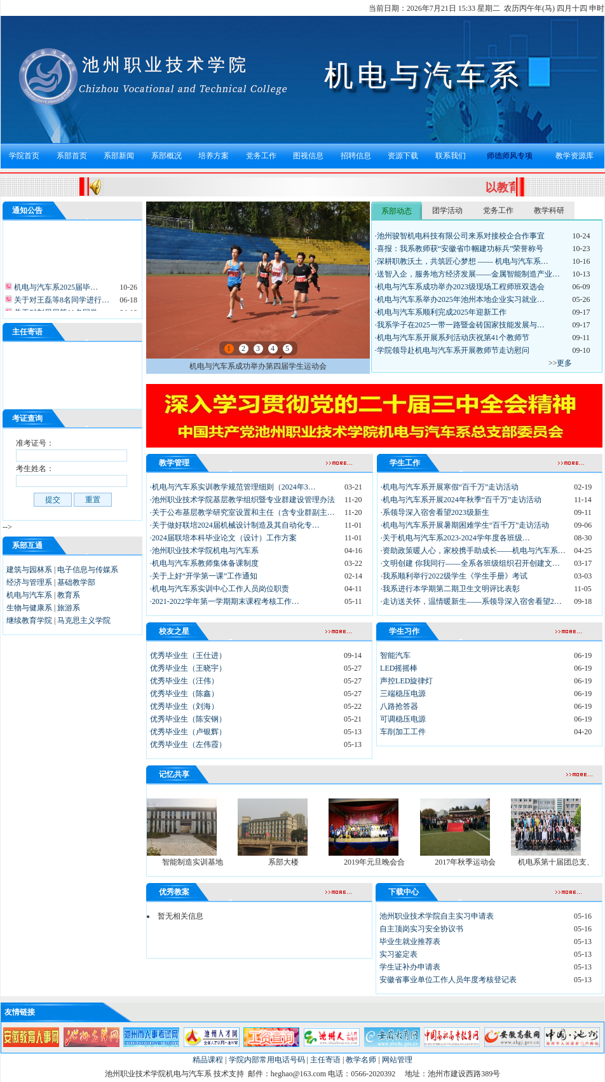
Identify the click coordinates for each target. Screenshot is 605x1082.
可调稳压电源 (403, 719)
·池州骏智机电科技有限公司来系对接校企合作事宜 (460, 235)
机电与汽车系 (29, 595)
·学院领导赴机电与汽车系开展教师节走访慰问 (452, 350)
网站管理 (397, 1059)
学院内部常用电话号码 (267, 1059)
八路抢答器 (399, 706)
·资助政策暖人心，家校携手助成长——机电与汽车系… (473, 550)
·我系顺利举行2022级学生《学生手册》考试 (454, 576)
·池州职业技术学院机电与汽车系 (204, 550)
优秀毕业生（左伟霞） (188, 744)
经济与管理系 (29, 582)
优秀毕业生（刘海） (184, 706)
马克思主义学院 (84, 620)
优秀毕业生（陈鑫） (184, 693)
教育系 (68, 595)
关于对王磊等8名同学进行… (60, 303)
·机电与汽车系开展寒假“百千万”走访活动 (450, 487)
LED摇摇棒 (399, 668)
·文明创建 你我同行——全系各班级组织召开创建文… (470, 563)
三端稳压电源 (403, 693)
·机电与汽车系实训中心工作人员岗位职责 (219, 588)
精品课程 (208, 1059)
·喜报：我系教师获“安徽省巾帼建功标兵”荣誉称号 (459, 248)
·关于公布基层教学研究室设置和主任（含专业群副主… (242, 512)
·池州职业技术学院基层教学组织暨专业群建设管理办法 (242, 499)
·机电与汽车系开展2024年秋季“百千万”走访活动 (461, 499)
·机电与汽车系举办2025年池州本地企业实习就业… (460, 299)
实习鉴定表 (398, 954)
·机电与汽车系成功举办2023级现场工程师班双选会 (460, 286)
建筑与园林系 (29, 569)
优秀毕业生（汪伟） (184, 680)
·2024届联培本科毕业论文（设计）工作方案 (223, 537)
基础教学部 (76, 582)
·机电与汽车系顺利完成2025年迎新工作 (440, 312)
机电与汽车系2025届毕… (55, 291)
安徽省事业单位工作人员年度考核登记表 (448, 979)
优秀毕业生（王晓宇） (188, 668)
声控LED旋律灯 (406, 680)
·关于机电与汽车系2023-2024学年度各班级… (455, 537)
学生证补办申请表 (409, 966)
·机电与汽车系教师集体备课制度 (204, 563)
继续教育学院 (29, 620)
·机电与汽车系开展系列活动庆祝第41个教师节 (452, 337)
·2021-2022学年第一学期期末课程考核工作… (224, 601)
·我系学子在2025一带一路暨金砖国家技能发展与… (460, 324)
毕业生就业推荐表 (409, 941)
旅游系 (68, 607)
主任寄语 (325, 1059)
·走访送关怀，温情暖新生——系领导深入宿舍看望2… (471, 601)
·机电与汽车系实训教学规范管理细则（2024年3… (233, 487)
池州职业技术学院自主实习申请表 (436, 916)
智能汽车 (395, 655)
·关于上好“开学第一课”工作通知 (204, 576)
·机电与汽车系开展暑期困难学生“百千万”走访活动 (465, 525)
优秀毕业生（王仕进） (188, 655)
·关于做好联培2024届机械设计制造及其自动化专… (235, 525)
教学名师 (361, 1059)
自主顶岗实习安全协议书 (421, 928)
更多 (564, 363)
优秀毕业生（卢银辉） (188, 731)
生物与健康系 (29, 607)
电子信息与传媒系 (87, 569)
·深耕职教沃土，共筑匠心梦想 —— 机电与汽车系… (461, 261)
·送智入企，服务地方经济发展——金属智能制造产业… (467, 274)
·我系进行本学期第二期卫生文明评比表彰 (450, 588)
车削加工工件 (403, 731)
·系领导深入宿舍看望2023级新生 (435, 512)
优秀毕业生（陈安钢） (188, 719)
